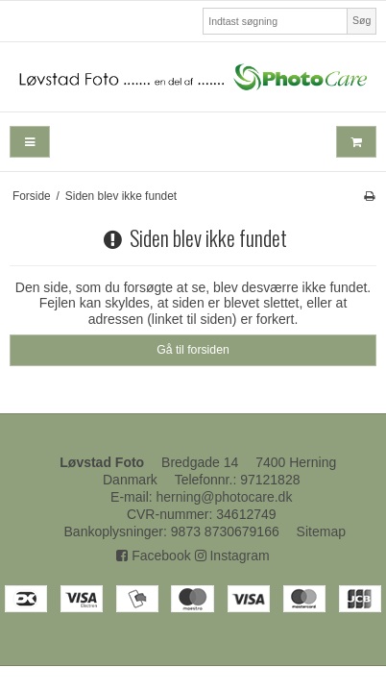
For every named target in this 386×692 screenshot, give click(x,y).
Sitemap (321, 531)
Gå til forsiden (193, 350)
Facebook (153, 555)
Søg (361, 20)
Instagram (232, 555)
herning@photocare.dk (225, 497)
